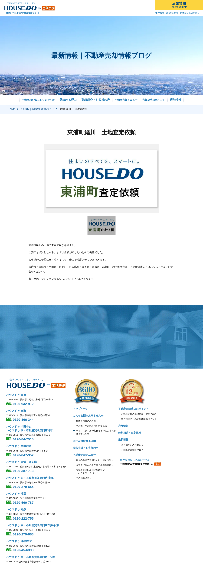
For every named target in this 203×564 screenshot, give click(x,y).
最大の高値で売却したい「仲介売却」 (95, 460)
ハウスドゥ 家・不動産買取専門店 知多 (31, 557)
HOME (11, 109)
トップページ (80, 408)
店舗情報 (175, 99)
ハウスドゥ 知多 (16, 509)
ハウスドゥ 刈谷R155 (19, 541)
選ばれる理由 (68, 99)
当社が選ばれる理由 (84, 441)
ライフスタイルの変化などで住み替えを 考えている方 (96, 432)
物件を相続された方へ (87, 421)
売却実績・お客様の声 (85, 447)
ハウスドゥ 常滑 (16, 493)
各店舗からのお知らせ (132, 445)
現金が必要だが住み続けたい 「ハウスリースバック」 (90, 471)
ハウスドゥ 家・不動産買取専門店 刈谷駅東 (32, 525)
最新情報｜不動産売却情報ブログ (37, 109)
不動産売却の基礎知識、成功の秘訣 (139, 414)
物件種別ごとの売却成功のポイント (139, 419)
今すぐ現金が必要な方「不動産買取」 (95, 465)
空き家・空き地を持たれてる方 (91, 426)
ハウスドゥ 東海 (16, 410)
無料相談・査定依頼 (129, 432)
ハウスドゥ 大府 (16, 394)
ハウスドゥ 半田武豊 (18, 446)
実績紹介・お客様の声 (95, 99)
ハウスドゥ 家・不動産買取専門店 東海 (30, 477)
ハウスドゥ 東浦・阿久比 (21, 462)
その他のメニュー (85, 478)
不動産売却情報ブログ (132, 450)
